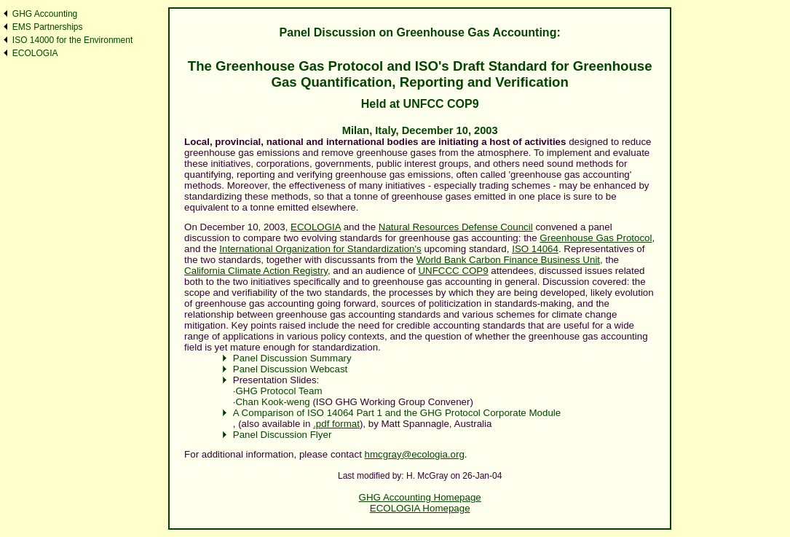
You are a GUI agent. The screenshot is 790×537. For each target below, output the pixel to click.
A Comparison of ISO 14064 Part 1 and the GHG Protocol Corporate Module (397, 412)
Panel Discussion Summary (292, 358)
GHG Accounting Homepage (420, 497)
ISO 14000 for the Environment (72, 40)
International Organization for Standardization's (320, 248)
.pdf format (336, 423)
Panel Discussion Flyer (282, 434)
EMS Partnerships (47, 27)
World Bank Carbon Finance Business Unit (508, 259)
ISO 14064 (535, 248)
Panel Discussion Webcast (290, 369)
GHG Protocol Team (278, 390)
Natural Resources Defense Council (456, 227)
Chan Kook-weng (272, 401)
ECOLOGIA (35, 53)
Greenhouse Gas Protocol (596, 237)
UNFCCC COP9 (453, 270)
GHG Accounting (44, 14)
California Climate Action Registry (256, 270)
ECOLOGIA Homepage (420, 508)
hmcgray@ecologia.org (415, 454)
